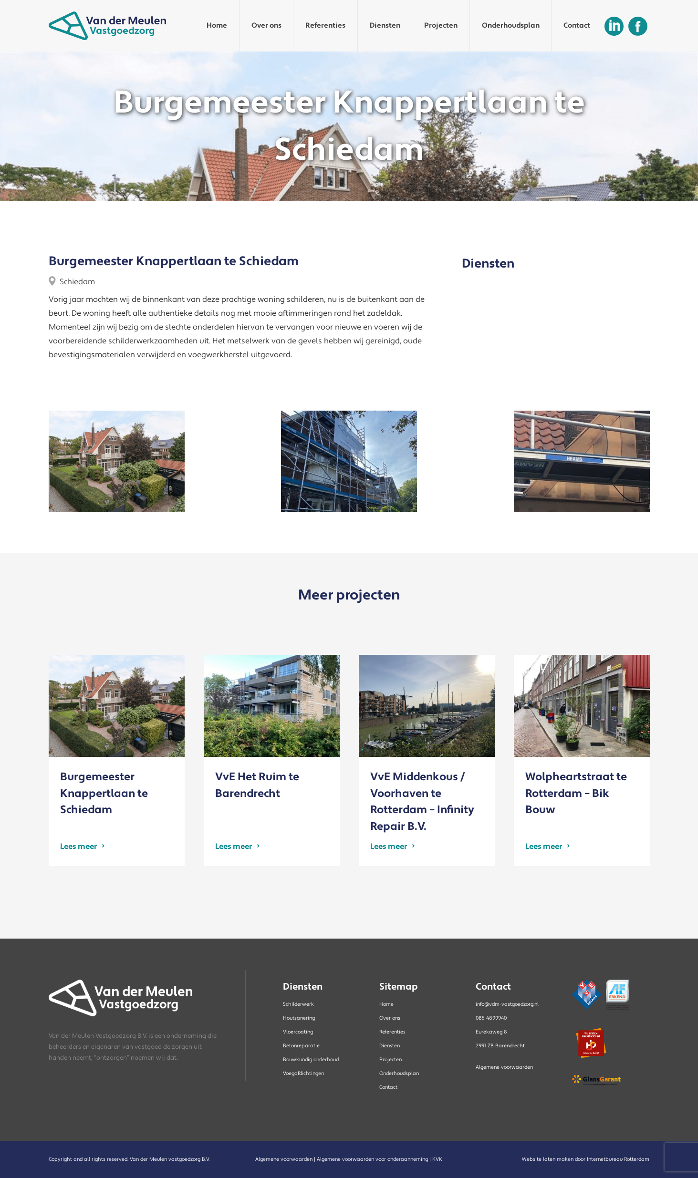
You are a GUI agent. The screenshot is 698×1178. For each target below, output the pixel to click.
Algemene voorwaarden (504, 1067)
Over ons (266, 25)
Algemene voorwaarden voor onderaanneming (372, 1159)
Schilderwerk (298, 1004)
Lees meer (78, 846)
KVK (437, 1159)
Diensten (385, 25)
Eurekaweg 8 (491, 1032)
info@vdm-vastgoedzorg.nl (507, 1004)
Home (217, 25)
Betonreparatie (301, 1046)
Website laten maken (547, 1159)
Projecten (441, 25)
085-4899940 (491, 1018)
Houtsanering (299, 1018)
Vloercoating (298, 1032)
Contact (576, 25)
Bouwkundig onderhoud (311, 1059)
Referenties (325, 25)
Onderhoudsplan (511, 25)
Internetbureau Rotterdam (618, 1159)
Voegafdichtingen (303, 1073)
